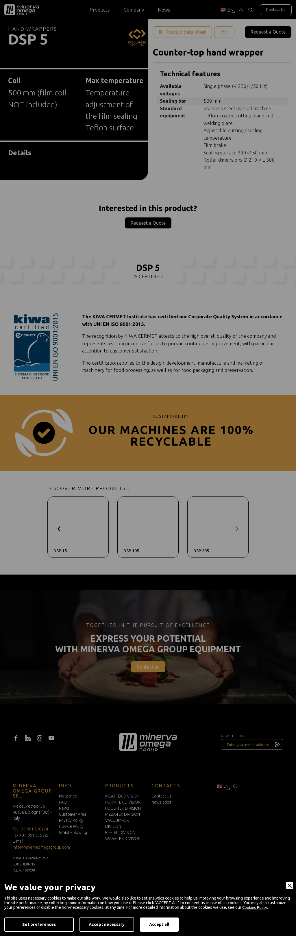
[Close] (289, 885)
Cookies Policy (255, 907)
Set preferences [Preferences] (39, 924)
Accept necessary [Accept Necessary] (107, 924)
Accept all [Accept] (159, 924)
